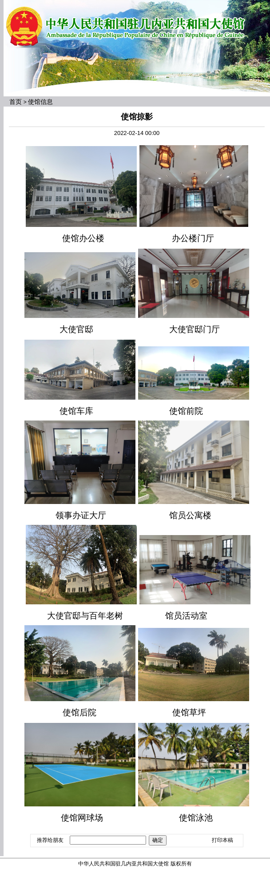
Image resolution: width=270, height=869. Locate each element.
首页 (15, 101)
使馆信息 (40, 101)
